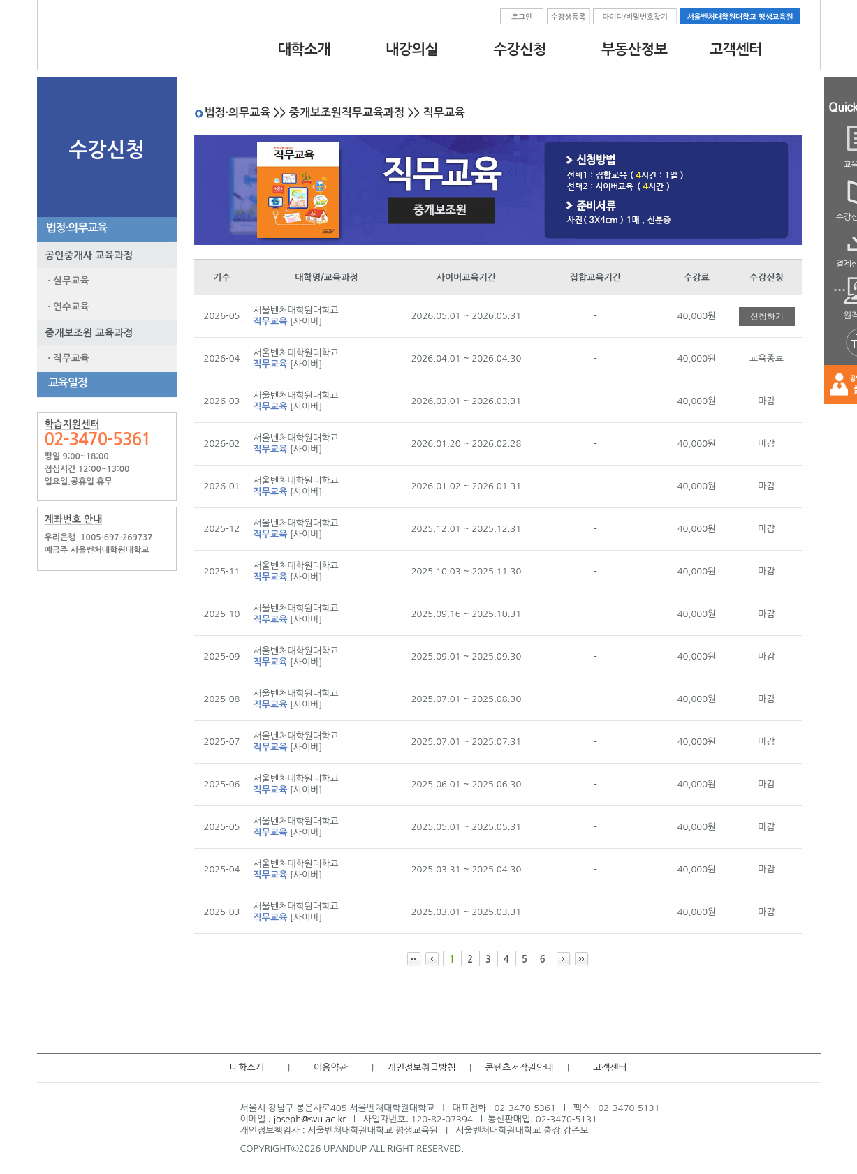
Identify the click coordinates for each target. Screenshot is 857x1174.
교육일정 (64, 383)
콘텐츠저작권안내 (519, 1067)
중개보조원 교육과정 (85, 333)
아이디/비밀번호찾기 (634, 17)
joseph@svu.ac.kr (309, 1119)
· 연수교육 (66, 306)
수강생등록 (568, 17)
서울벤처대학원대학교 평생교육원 (740, 17)
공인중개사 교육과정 (85, 255)
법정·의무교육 (74, 228)
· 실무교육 (66, 280)
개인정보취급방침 (422, 1067)
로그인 (521, 17)
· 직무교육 (66, 358)
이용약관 (331, 1067)
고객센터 (610, 1067)
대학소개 (247, 1067)
